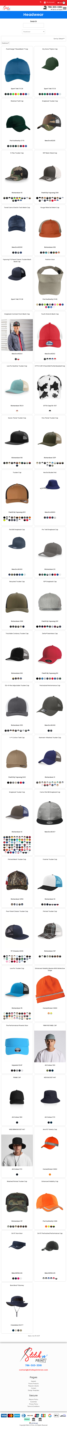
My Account (48, 2)
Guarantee (33, 1402)
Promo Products (33, 1383)
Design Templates (33, 1390)
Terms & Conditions (33, 1406)
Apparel (33, 1381)
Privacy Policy (33, 1404)
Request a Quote (33, 1386)
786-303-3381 (55, 7)
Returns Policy (33, 1399)
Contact (33, 1388)
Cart (62, 3)
